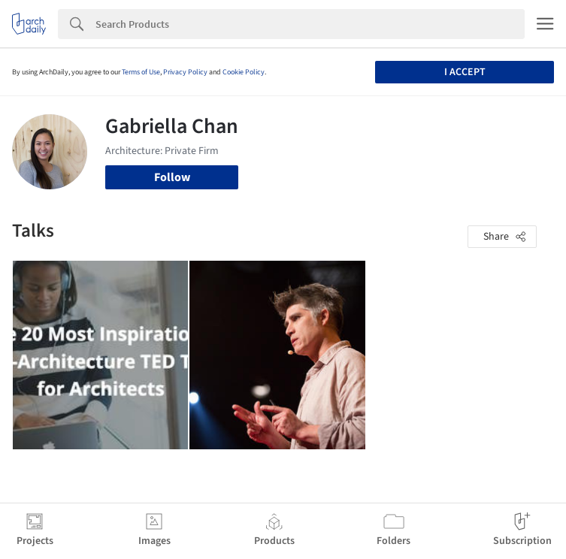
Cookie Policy (243, 72)
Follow (172, 177)
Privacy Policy (185, 72)
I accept (465, 72)
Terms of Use (141, 72)
